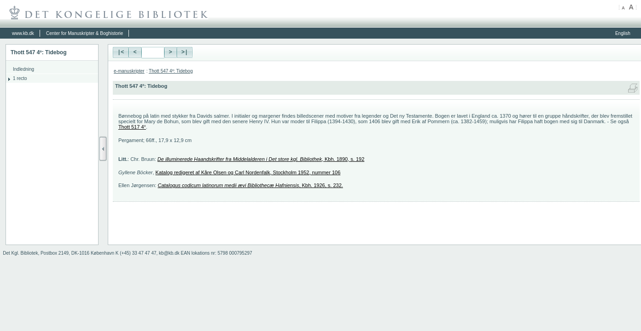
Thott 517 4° (132, 127)
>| (184, 52)
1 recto (20, 78)
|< (120, 52)
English (622, 33)
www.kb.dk (23, 33)
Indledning (23, 69)
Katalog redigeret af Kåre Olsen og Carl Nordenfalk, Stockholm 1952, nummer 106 (248, 172)
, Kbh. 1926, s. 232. (250, 185)
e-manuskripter (129, 71)
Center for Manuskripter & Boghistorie (84, 33)
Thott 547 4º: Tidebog (170, 71)
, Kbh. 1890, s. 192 (260, 159)
